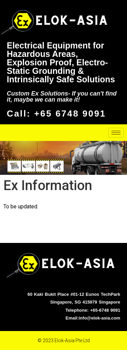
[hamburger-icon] (116, 133)
